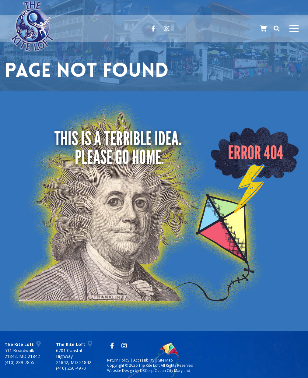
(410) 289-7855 (19, 362)
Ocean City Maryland (172, 370)
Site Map (165, 360)
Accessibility (143, 360)
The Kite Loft (149, 365)
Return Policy (118, 360)
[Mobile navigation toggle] (294, 28)
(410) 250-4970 (71, 368)
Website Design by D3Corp (130, 370)
